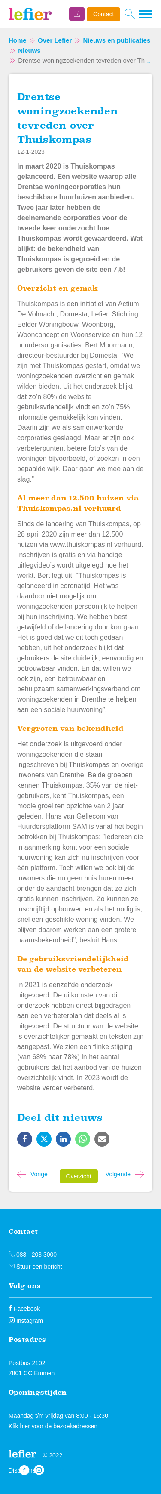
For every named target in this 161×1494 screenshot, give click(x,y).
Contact (103, 14)
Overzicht (78, 1176)
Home (18, 40)
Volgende (118, 1174)
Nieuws (29, 50)
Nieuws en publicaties (117, 40)
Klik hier (19, 1426)
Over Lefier (55, 40)
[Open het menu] (145, 14)
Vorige (39, 1174)
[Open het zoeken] (129, 14)
